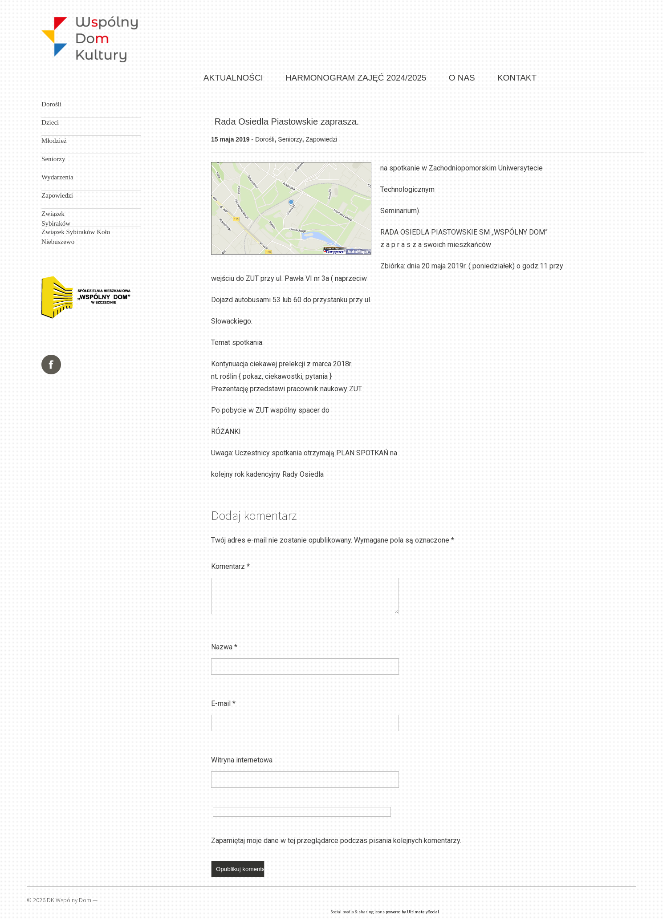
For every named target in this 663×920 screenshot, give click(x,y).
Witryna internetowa (242, 760)
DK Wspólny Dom (69, 900)
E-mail (223, 703)
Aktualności (233, 77)
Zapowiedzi (322, 139)
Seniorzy (290, 139)
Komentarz (230, 566)
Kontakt (517, 77)
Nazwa (224, 647)
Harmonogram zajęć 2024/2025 (356, 77)
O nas (462, 77)
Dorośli (265, 139)
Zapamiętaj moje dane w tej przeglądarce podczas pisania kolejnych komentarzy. (336, 840)
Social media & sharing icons (357, 912)
